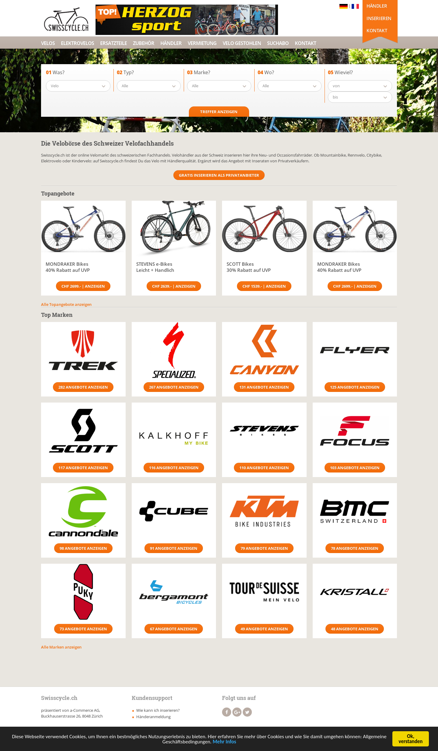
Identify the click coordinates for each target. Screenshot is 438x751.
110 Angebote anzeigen (264, 467)
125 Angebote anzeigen (355, 387)
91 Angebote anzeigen (173, 548)
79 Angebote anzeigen (264, 548)
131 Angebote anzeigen (264, 387)
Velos (48, 43)
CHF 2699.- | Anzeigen (83, 286)
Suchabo (278, 43)
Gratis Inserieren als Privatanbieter (219, 175)
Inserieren (379, 18)
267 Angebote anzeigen (174, 387)
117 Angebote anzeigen (83, 467)
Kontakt (377, 30)
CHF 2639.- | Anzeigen (174, 286)
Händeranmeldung (153, 716)
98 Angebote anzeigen (83, 548)
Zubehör (143, 43)
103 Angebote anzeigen (355, 467)
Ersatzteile (113, 43)
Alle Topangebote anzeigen (66, 304)
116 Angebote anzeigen (174, 467)
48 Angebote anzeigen (354, 629)
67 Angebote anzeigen (173, 629)
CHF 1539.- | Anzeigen (264, 286)
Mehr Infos (224, 742)
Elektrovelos (77, 43)
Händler (377, 6)
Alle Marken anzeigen (61, 647)
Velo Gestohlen (242, 43)
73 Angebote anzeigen (83, 629)
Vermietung (202, 43)
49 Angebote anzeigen (264, 629)
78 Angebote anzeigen (354, 548)
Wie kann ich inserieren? (158, 710)
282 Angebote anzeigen (83, 387)
